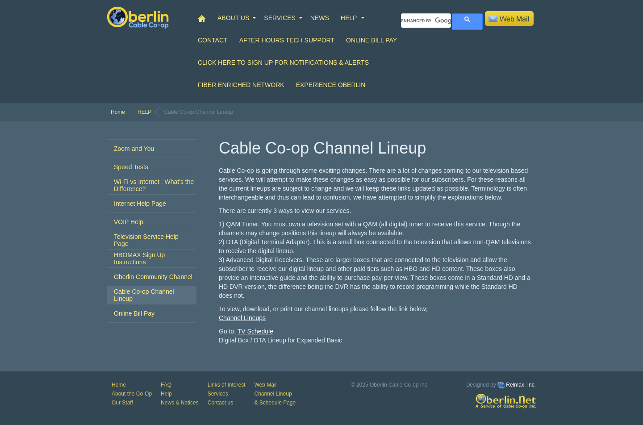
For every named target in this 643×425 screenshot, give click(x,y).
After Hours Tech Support (286, 40)
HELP (349, 17)
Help (166, 394)
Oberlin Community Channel (153, 276)
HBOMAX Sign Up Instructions (139, 258)
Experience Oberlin (331, 84)
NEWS (319, 17)
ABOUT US (233, 17)
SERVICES (280, 17)
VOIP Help (128, 221)
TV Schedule (255, 331)
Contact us (220, 403)
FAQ (166, 385)
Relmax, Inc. (521, 385)
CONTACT (213, 40)
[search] (426, 20)
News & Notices (180, 403)
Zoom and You (134, 148)
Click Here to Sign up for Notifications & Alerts (283, 62)
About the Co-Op (132, 394)
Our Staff (122, 403)
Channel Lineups (242, 317)
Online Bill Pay (371, 40)
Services (218, 394)
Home (118, 112)
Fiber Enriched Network (241, 84)
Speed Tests (131, 167)
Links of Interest (227, 385)
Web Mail (265, 385)
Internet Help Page (140, 203)
